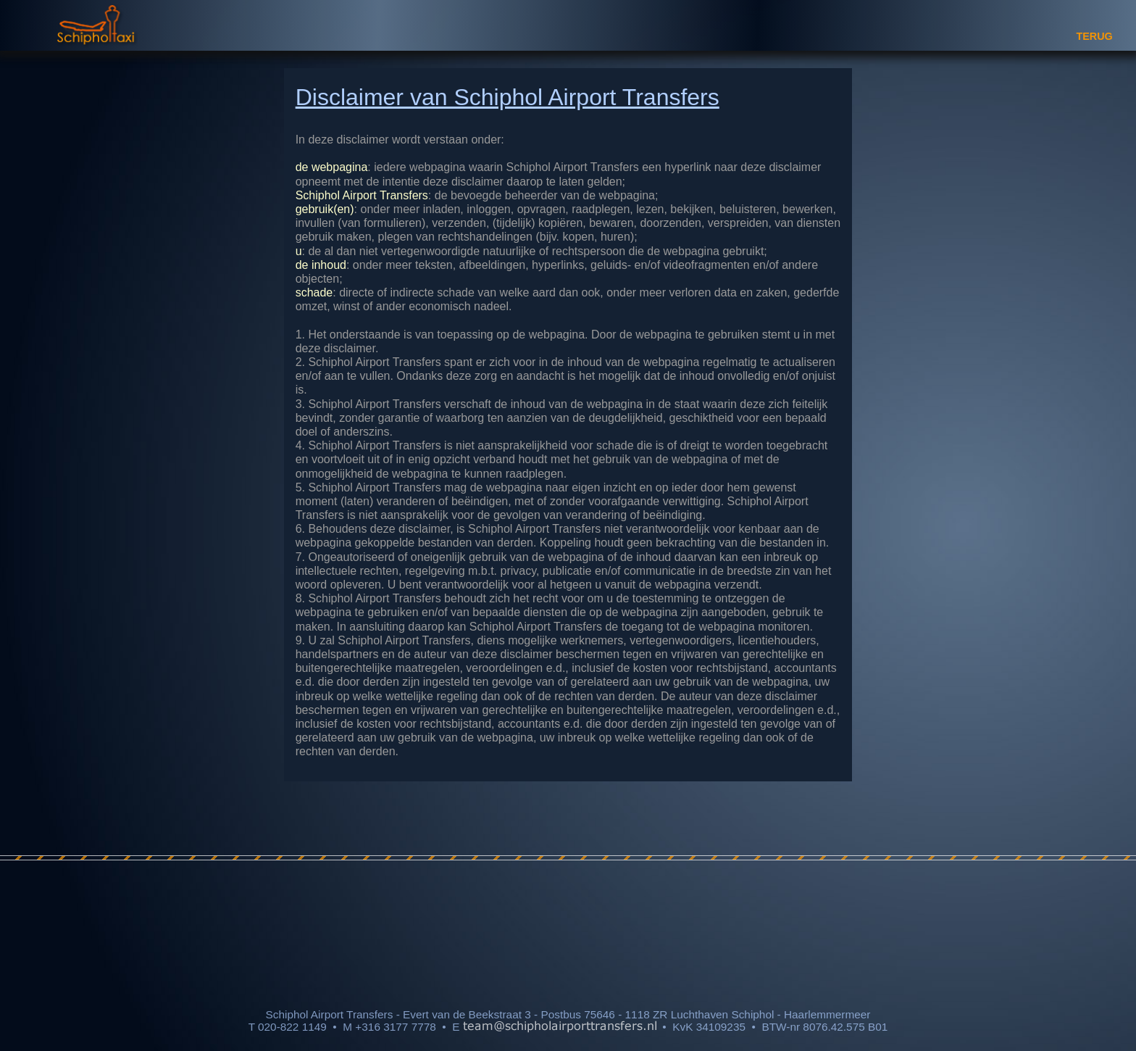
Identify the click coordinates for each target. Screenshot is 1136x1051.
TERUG (1094, 36)
